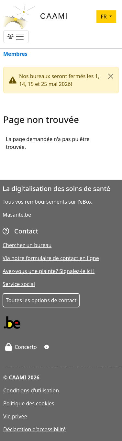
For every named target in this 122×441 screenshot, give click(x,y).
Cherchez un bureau (27, 245)
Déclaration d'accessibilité (34, 429)
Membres (15, 54)
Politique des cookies (28, 403)
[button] (46, 347)
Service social (19, 284)
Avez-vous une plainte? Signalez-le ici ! (48, 271)
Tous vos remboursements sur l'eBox (47, 201)
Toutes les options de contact (41, 300)
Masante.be (17, 214)
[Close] (110, 76)
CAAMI (54, 16)
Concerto (21, 347)
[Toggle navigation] (16, 36)
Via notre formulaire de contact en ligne (51, 258)
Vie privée (15, 416)
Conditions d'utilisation (31, 390)
